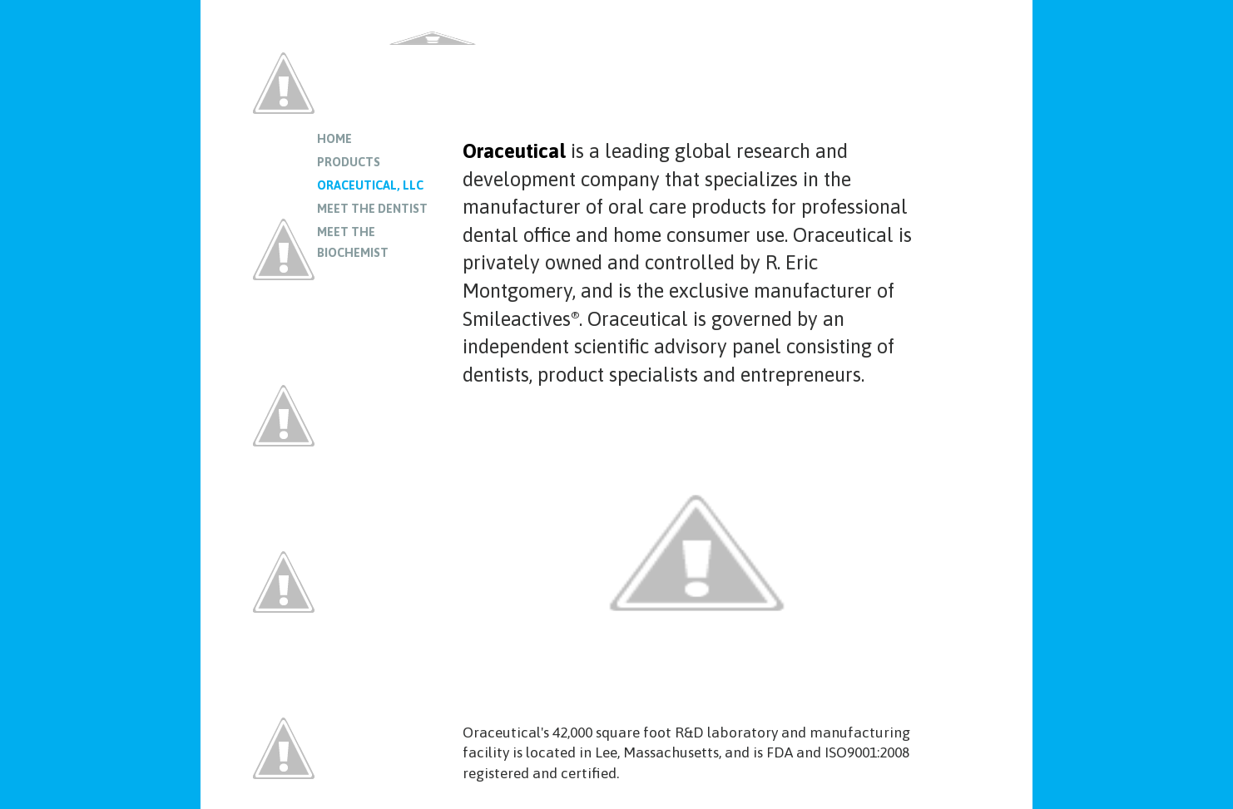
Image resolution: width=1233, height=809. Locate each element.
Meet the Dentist (372, 208)
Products (348, 162)
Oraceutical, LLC (370, 185)
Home (334, 139)
